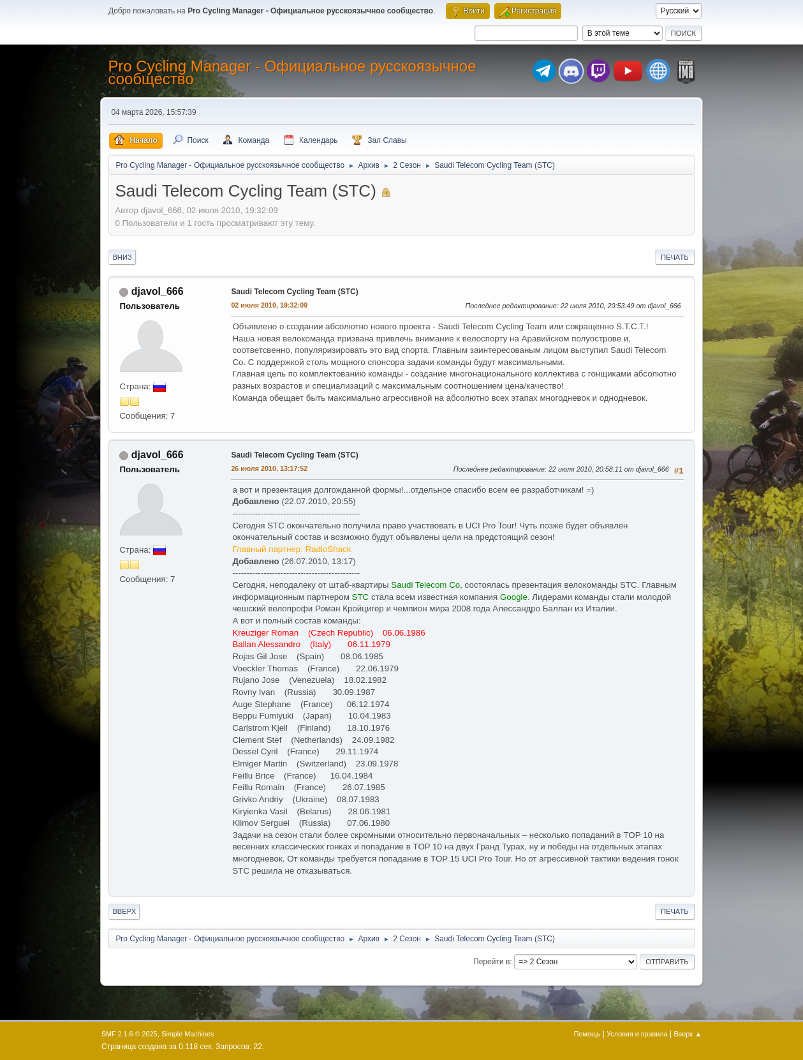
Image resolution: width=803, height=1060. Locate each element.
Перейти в (491, 961)
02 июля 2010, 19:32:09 (269, 305)
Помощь (587, 1034)
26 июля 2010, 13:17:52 (269, 468)
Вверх (124, 911)
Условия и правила (637, 1034)
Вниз (121, 257)
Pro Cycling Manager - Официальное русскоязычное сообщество (292, 72)
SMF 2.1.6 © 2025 (129, 1034)
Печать (675, 257)
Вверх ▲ (688, 1034)
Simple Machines (187, 1034)
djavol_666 (157, 291)
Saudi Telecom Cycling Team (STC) (294, 291)
